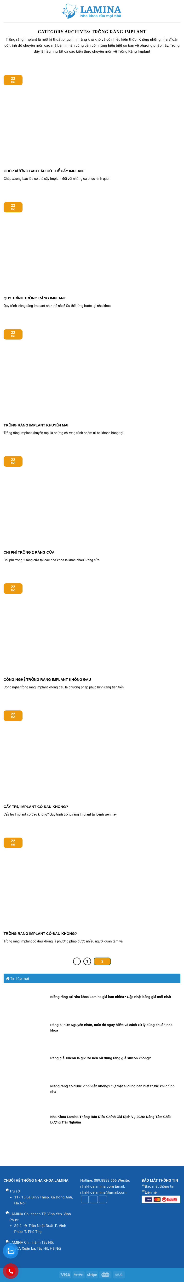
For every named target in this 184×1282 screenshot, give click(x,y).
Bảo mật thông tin (159, 1186)
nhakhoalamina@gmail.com (103, 1192)
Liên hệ (151, 1192)
